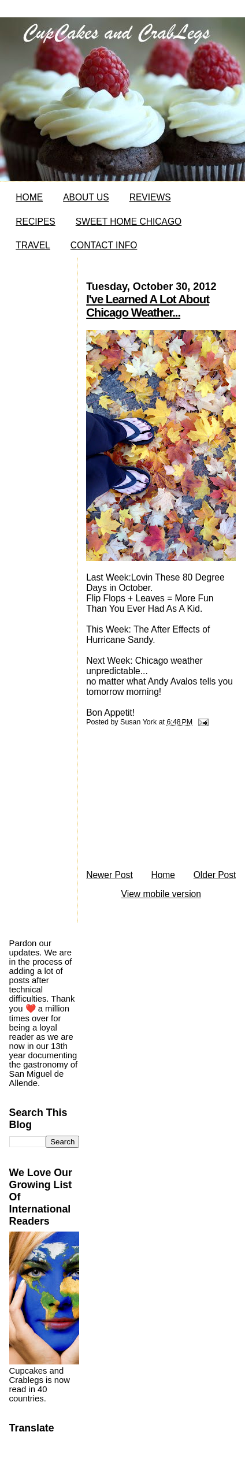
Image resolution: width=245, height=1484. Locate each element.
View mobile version (161, 894)
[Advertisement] (156, 801)
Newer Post (109, 875)
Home (163, 875)
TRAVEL (33, 245)
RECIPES (35, 221)
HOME (29, 197)
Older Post (215, 875)
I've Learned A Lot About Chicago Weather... (147, 306)
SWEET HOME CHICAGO (128, 221)
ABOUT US (86, 197)
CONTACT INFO (104, 245)
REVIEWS (150, 197)
